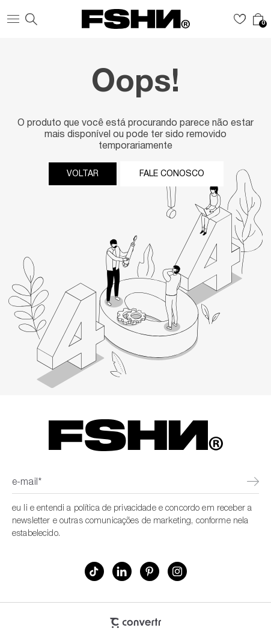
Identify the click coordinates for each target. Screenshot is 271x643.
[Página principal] (136, 19)
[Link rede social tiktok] (94, 571)
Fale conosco (171, 174)
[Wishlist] (240, 19)
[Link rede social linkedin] (122, 571)
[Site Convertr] (135, 623)
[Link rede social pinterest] (149, 571)
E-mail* (26, 483)
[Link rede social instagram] (177, 571)
